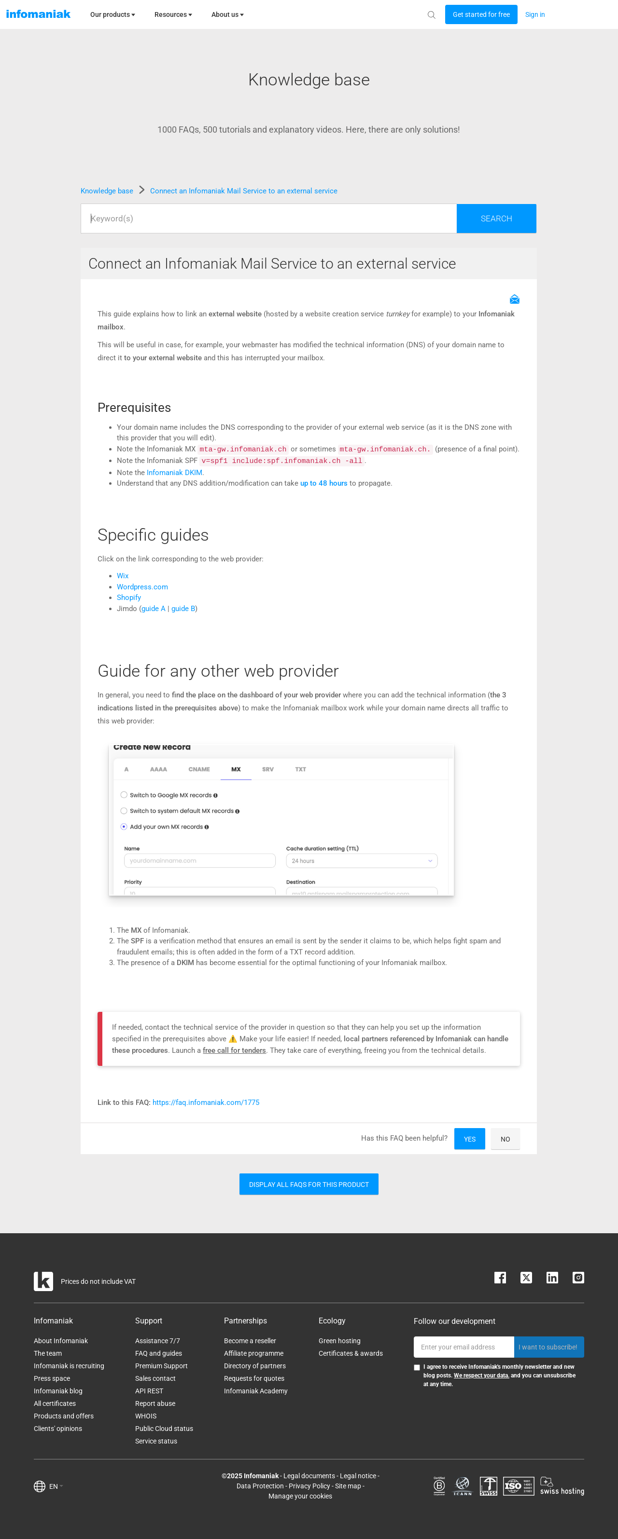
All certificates (55, 1402)
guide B (183, 607)
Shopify (129, 596)
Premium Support (161, 1365)
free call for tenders (234, 1049)
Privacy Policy (309, 1485)
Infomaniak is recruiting (69, 1365)
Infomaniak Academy (256, 1390)
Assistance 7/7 (157, 1340)
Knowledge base (108, 191)
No (505, 1138)
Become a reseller (250, 1340)
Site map (348, 1485)
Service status (156, 1440)
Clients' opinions (58, 1427)
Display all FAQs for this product (309, 1183)
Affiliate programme (253, 1352)
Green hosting (340, 1340)
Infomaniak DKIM (174, 471)
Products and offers (64, 1415)
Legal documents (309, 1475)
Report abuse (155, 1402)
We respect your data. (481, 1374)
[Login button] (481, 14)
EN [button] (56, 1485)
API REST (149, 1390)
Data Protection (260, 1485)
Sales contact (155, 1377)
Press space (52, 1377)
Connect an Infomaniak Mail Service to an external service (243, 191)
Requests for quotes (254, 1377)
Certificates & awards (351, 1352)
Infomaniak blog (58, 1390)
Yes (470, 1138)
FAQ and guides (158, 1352)
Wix (122, 575)
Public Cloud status (164, 1427)
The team (48, 1352)
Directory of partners (255, 1365)
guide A (153, 607)
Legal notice (358, 1475)
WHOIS (145, 1415)
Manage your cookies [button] (300, 1495)
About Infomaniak (61, 1340)
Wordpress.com (142, 586)
